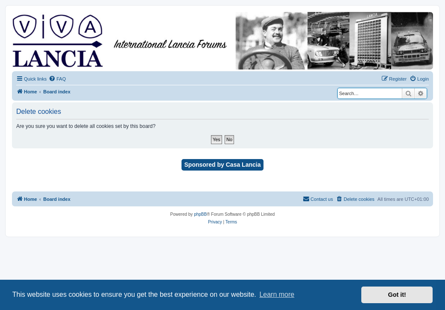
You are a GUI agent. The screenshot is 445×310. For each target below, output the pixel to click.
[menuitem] (57, 79)
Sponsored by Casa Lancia (222, 164)
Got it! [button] (397, 294)
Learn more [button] (276, 294)
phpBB (200, 214)
